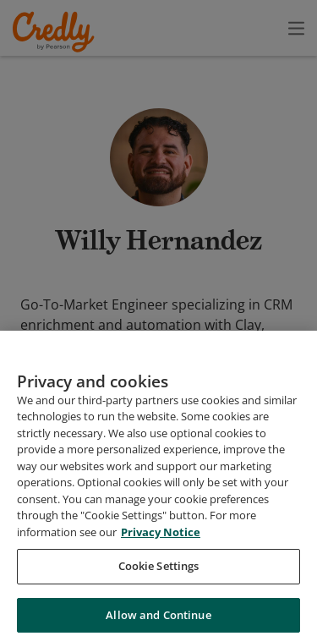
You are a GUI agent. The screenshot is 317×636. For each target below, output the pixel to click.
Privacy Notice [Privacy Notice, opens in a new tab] (160, 540)
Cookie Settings (158, 575)
